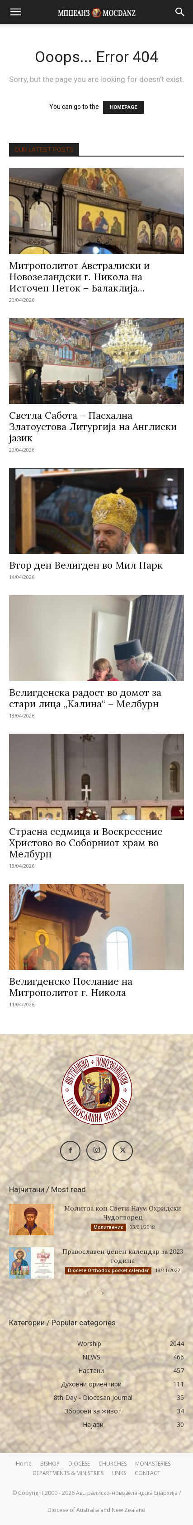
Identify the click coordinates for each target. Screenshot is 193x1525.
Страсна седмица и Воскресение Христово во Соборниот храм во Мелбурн (86, 842)
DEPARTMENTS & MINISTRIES (68, 1473)
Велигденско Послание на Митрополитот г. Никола (70, 987)
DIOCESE (79, 1463)
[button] (15, 12)
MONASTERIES (152, 1463)
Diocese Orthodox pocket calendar (108, 1270)
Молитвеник (108, 1227)
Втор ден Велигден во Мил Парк (86, 565)
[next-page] (102, 1293)
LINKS (119, 1473)
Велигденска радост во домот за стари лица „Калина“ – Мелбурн (85, 698)
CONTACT (147, 1473)
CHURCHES (113, 1463)
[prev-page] (88, 1293)
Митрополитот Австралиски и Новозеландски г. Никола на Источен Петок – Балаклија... (79, 277)
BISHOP (50, 1463)
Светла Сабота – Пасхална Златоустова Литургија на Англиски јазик (93, 426)
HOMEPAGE (123, 107)
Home (24, 1463)
